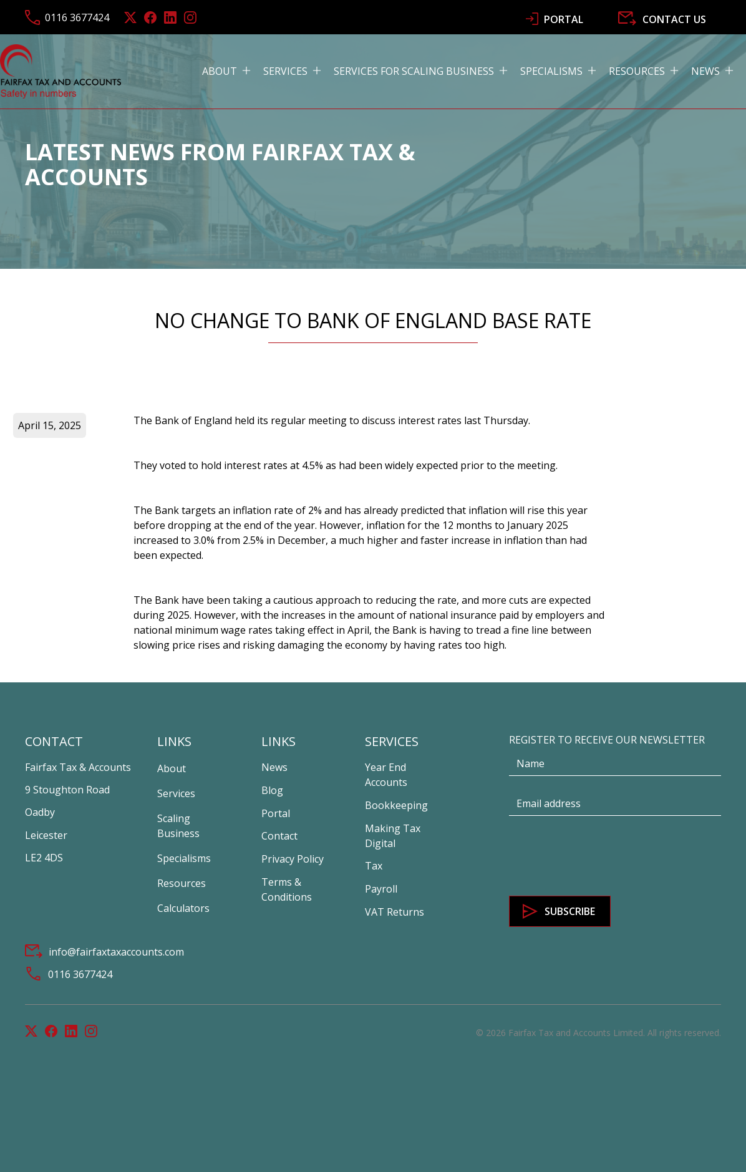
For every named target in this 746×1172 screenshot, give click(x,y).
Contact (279, 836)
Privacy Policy (292, 859)
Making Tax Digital (392, 835)
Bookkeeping (396, 805)
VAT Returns (394, 912)
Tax (373, 866)
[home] (60, 71)
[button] (232, 71)
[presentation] (604, 856)
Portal (275, 813)
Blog (272, 790)
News (274, 767)
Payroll (381, 889)
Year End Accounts (386, 774)
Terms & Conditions (286, 889)
